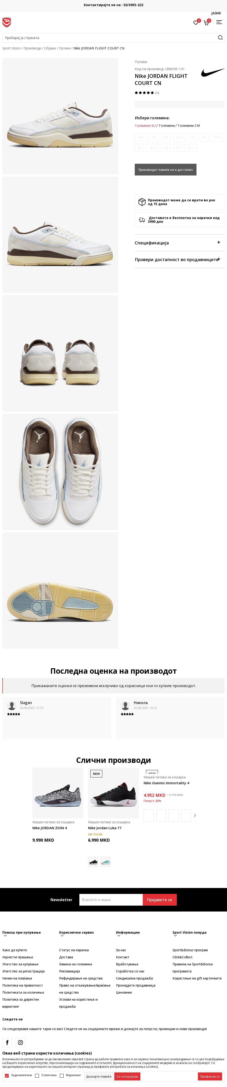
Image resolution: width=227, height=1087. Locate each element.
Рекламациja (69, 971)
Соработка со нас (130, 971)
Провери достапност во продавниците (177, 259)
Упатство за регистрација (23, 971)
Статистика (49, 1075)
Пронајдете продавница (135, 985)
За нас (121, 950)
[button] (113, 38)
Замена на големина (75, 964)
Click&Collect (182, 957)
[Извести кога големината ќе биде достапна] (141, 137)
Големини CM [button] (189, 125)
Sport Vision (11, 48)
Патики (64, 48)
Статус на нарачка (74, 950)
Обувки (50, 48)
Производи (32, 48)
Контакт (122, 957)
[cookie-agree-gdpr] (127, 1076)
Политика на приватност (22, 985)
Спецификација (177, 242)
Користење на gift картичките (197, 978)
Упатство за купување (20, 964)
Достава (66, 957)
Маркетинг (73, 1075)
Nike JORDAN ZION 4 (49, 827)
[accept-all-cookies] (210, 1076)
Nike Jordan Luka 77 (105, 827)
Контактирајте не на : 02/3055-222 (113, 5)
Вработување (127, 964)
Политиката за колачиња (23, 992)
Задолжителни (21, 1075)
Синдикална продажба (134, 978)
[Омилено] (196, 22)
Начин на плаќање (17, 978)
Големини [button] (167, 125)
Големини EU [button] (145, 125)
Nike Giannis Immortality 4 (166, 782)
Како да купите (14, 950)
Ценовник (124, 992)
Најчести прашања (17, 957)
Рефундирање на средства (81, 978)
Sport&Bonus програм (190, 950)
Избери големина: (152, 118)
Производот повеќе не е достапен (166, 169)
